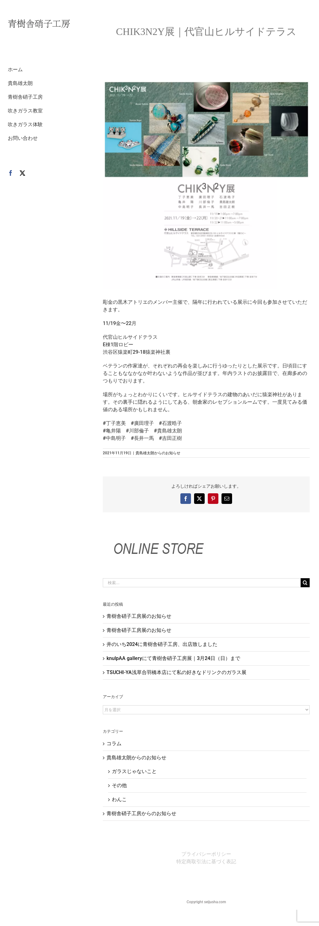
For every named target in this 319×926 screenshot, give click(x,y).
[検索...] (202, 582)
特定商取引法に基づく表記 (206, 861)
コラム (114, 743)
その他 (119, 785)
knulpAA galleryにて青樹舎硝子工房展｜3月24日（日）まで (173, 658)
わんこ (119, 799)
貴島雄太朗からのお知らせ (158, 453)
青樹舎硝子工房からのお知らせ (141, 813)
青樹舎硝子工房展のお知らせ (139, 616)
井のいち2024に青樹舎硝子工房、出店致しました (162, 644)
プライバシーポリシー (206, 854)
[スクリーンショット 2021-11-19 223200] (206, 184)
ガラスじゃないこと (134, 771)
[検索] (305, 582)
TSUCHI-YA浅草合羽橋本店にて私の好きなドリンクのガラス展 (176, 672)
